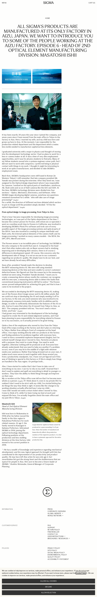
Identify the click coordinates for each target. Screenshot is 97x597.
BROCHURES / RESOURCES (58, 538)
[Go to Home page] (48, 2)
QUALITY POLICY (54, 557)
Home (47, 18)
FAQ (49, 525)
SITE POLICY (52, 550)
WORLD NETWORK (54, 516)
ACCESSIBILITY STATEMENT (58, 559)
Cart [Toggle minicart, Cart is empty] (92, 3)
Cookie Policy (81, 573)
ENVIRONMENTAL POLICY (57, 555)
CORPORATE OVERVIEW (57, 511)
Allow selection (48, 593)
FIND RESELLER (53, 532)
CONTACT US (53, 534)
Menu (4, 3)
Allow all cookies (48, 581)
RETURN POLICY (54, 530)
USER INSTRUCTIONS (56, 536)
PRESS (50, 509)
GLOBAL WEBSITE (54, 513)
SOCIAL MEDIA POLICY (56, 553)
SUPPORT (51, 527)
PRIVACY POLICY (54, 548)
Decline (48, 587)
